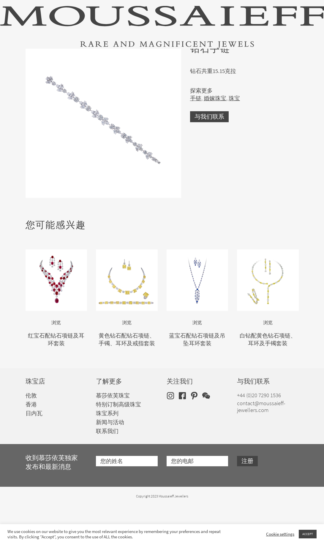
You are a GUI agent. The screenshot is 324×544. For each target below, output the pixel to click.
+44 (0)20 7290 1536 (259, 433)
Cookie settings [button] (280, 534)
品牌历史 (229, 56)
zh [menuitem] (285, 55)
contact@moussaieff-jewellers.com (261, 445)
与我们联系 (209, 154)
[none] (289, 55)
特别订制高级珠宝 (183, 56)
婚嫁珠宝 (136, 56)
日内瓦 (34, 451)
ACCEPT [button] (307, 534)
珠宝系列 (107, 451)
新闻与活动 (110, 460)
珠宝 (67, 56)
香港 (31, 442)
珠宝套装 (99, 56)
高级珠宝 (35, 56)
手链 (195, 136)
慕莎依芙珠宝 (113, 433)
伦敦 (31, 433)
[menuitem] (289, 55)
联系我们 (107, 469)
